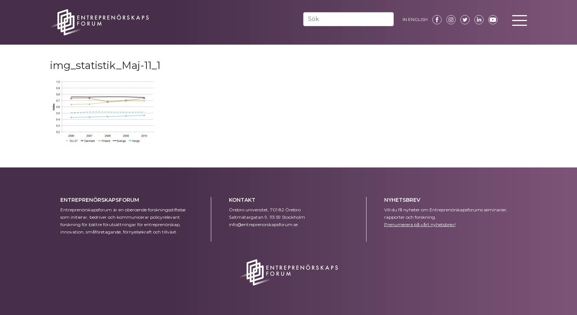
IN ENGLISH (415, 19)
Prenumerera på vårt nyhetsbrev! (420, 224)
